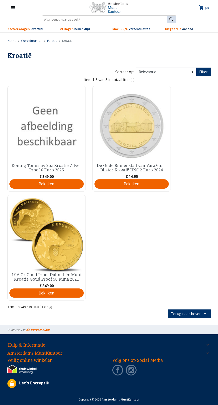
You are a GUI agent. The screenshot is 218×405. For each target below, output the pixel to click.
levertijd (25, 29)
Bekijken (46, 183)
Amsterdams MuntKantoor (34, 353)
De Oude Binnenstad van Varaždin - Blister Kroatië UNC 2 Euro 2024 (132, 168)
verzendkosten (131, 29)
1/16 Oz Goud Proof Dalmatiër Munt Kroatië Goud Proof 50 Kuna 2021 (47, 277)
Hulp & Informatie (26, 345)
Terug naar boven (189, 313)
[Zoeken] (109, 19)
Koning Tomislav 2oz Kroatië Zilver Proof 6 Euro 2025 (46, 168)
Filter (203, 71)
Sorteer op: (124, 71)
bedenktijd (75, 29)
